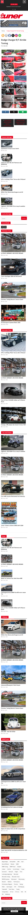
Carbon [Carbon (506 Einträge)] (3, 869)
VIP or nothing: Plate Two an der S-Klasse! (13, 179)
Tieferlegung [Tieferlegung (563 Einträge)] (21, 886)
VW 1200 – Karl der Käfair (8, 731)
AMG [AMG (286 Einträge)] (18, 861)
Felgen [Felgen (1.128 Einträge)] (16, 871)
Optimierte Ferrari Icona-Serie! (13, 6)
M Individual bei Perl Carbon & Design (11, 807)
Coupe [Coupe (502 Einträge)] (22, 869)
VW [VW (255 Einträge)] (2, 894)
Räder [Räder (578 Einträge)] (3, 886)
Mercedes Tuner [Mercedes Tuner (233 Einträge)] (16, 876)
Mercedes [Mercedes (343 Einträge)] (16, 874)
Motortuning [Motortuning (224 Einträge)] (21, 879)
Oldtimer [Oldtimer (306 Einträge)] (10, 881)
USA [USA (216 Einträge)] (22, 892)
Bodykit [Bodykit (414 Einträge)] (19, 866)
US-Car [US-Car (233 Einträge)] (11, 892)
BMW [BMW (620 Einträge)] (17, 864)
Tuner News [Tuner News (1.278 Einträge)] (11, 889)
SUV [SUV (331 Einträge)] (15, 886)
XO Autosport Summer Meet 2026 (10, 322)
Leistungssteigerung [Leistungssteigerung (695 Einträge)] (7, 874)
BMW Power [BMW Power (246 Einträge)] (13, 866)
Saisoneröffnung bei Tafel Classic (10, 685)
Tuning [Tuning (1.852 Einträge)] (17, 889)
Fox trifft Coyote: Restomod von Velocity (13, 496)
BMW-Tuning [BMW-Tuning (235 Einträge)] (5, 866)
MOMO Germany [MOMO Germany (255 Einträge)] (5, 879)
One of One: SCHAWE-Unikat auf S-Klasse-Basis (13, 400)
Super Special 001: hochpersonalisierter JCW (14, 850)
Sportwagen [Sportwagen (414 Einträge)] (9, 886)
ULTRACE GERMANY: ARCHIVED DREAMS (12, 253)
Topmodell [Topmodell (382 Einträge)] (4, 889)
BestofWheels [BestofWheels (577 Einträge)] (5, 864)
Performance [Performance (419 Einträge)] (17, 881)
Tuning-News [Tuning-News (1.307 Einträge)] (5, 892)
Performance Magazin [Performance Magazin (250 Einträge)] (7, 884)
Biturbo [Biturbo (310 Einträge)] (12, 864)
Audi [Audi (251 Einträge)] (22, 861)
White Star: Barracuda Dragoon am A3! (12, 192)
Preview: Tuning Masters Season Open (12, 299)
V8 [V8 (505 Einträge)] (25, 892)
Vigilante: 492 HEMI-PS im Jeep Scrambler (13, 206)
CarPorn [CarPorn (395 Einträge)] (9, 869)
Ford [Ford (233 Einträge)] (21, 871)
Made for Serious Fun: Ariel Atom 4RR (11, 578)
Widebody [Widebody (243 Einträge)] (7, 894)
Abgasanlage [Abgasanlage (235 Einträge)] (5, 861)
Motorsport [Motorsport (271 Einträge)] (14, 879)
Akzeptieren (14, 911)
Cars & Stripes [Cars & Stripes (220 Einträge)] (16, 869)
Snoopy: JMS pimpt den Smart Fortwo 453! (13, 425)
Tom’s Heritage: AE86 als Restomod (11, 276)
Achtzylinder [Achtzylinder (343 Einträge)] (13, 861)
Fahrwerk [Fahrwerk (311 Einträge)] (11, 871)
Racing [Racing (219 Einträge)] (21, 884)
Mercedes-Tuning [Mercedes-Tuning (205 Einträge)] (6, 876)
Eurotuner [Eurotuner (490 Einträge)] (4, 871)
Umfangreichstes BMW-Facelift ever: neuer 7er (13, 593)
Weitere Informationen (19, 909)
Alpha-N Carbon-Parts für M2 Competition (13, 829)
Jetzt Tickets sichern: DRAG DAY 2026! (12, 525)
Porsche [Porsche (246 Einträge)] (16, 884)
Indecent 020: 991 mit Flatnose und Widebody (11, 163)
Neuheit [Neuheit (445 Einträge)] (4, 881)
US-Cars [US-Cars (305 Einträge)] (17, 892)
